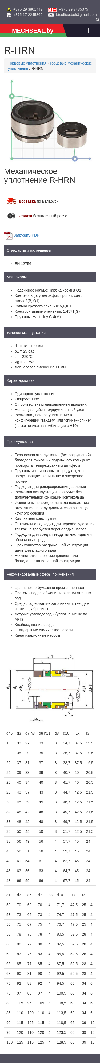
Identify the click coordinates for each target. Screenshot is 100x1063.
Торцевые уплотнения (27, 63)
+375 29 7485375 (73, 9)
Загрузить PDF (26, 235)
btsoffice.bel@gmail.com (76, 14)
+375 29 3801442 (27, 9)
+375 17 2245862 (27, 14)
